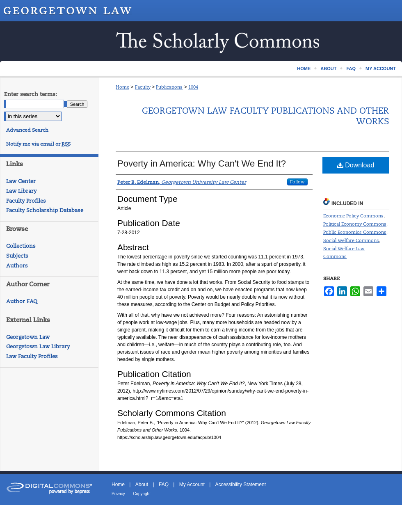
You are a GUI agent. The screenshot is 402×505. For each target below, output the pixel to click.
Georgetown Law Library (38, 346)
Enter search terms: (30, 94)
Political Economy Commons (354, 224)
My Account (192, 484)
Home (122, 87)
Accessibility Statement (240, 484)
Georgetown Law (28, 337)
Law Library (21, 191)
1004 (193, 87)
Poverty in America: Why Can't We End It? (201, 163)
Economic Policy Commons (353, 216)
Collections (21, 246)
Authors (17, 266)
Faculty (143, 87)
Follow (297, 182)
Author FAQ (21, 301)
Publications (169, 87)
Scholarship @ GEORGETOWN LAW (201, 41)
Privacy (118, 493)
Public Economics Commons (354, 232)
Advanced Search (27, 130)
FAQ (164, 484)
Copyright (142, 493)
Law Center (21, 181)
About (141, 484)
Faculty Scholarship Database (44, 210)
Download (356, 165)
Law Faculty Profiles (32, 356)
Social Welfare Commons (351, 240)
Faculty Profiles (26, 201)
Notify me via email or (38, 144)
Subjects (17, 256)
